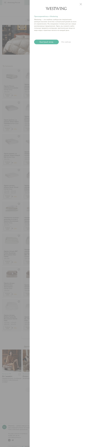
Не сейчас (66, 42)
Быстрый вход (46, 42)
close (81, 4)
